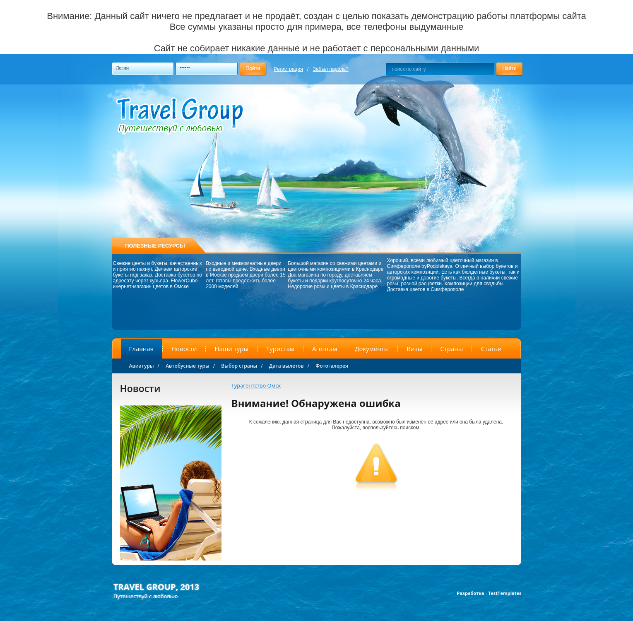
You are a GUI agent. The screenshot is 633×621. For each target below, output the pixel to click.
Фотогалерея (331, 365)
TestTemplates (505, 593)
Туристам (280, 348)
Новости (184, 348)
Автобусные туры (187, 365)
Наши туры (231, 348)
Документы (372, 348)
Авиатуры (141, 365)
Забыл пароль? (331, 69)
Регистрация (288, 69)
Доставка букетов (175, 275)
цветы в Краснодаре (354, 286)
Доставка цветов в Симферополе (425, 289)
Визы (414, 348)
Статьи (491, 348)
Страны (451, 348)
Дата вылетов (286, 365)
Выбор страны (239, 365)
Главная (141, 348)
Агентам (324, 348)
